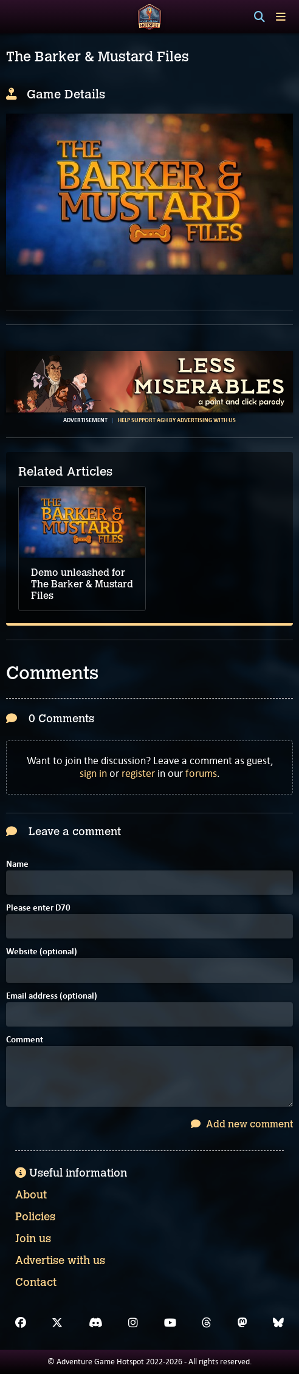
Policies (35, 1216)
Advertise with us (60, 1260)
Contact (36, 1282)
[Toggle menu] (280, 16)
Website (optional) (41, 952)
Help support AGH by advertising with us (177, 420)
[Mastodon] (242, 1323)
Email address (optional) (51, 996)
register (138, 773)
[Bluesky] (278, 1323)
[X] (57, 1323)
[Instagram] (133, 1323)
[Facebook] (20, 1323)
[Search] (259, 17)
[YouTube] (170, 1323)
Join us (33, 1238)
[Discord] (96, 1323)
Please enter (38, 908)
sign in (93, 773)
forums (201, 773)
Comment (24, 1040)
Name (17, 865)
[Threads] (206, 1323)
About (31, 1194)
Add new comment (242, 1124)
